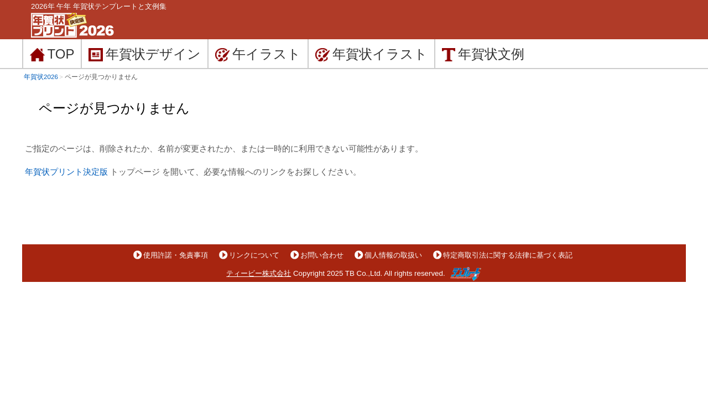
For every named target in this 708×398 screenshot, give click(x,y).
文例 (483, 54)
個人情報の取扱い (393, 255)
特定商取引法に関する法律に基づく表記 (507, 255)
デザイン (144, 54)
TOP (52, 54)
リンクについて (254, 255)
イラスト (371, 54)
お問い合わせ (321, 255)
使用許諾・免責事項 (175, 255)
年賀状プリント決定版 (66, 171)
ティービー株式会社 (258, 273)
